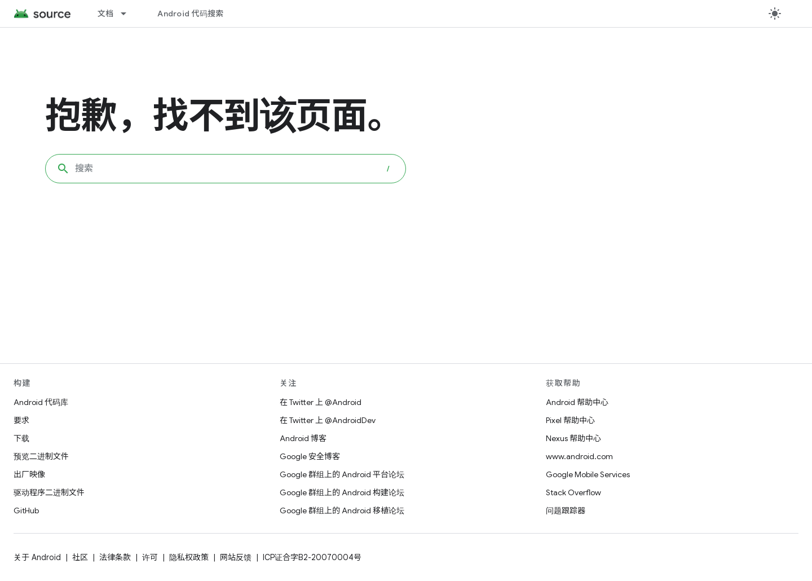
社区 (80, 557)
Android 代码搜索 (190, 13)
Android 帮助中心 (577, 402)
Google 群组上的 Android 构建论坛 (342, 492)
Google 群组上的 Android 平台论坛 (342, 474)
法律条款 (115, 557)
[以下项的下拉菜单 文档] (128, 13)
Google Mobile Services (588, 474)
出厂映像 (29, 474)
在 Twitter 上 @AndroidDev (328, 420)
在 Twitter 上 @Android (320, 402)
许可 (150, 557)
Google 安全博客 (310, 456)
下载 (21, 438)
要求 (21, 420)
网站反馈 (235, 557)
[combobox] (225, 168)
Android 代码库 (41, 402)
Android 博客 (303, 438)
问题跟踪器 (565, 510)
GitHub (26, 510)
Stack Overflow (573, 492)
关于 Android (37, 557)
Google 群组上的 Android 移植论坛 (342, 510)
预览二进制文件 (41, 456)
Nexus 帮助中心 (573, 438)
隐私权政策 (189, 557)
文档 (106, 13)
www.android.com (579, 456)
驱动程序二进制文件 (49, 492)
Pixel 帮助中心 (570, 420)
